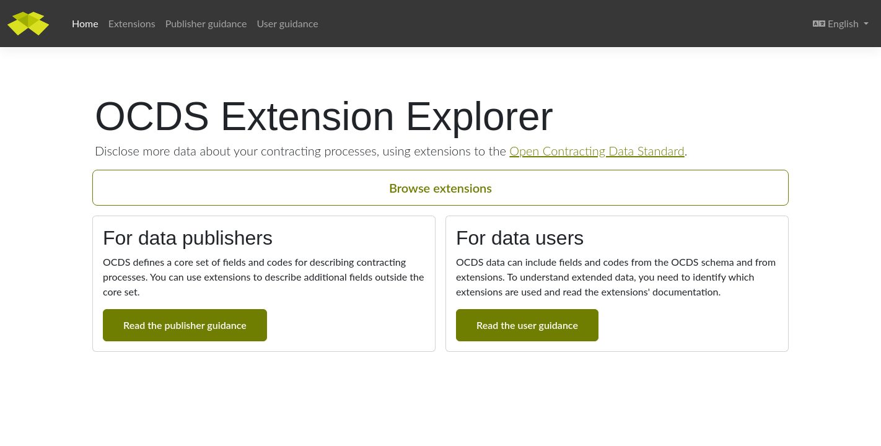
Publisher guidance (206, 23)
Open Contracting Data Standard (596, 150)
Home (85, 23)
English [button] (843, 22)
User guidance (287, 23)
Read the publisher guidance (185, 325)
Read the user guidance (527, 325)
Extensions (132, 23)
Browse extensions (440, 187)
